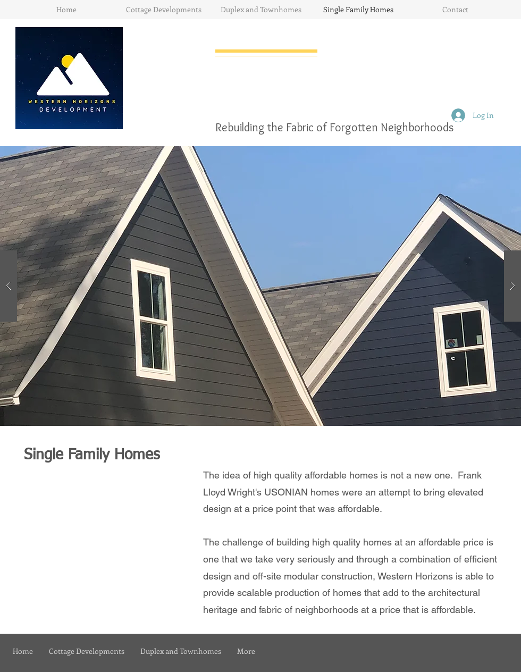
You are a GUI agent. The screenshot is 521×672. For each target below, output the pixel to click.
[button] (260, 286)
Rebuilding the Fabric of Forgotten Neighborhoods (334, 127)
